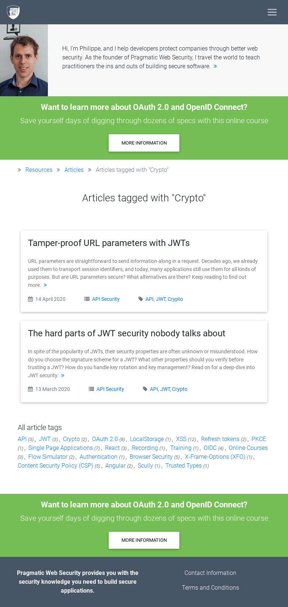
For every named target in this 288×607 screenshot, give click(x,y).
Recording (149, 447)
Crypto (175, 299)
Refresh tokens (224, 439)
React (116, 447)
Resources (38, 169)
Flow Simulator (51, 456)
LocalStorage (151, 439)
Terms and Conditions (210, 587)
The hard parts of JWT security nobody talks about (126, 333)
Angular (119, 465)
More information (144, 143)
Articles (74, 169)
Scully (149, 465)
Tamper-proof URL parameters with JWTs (109, 243)
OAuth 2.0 (109, 439)
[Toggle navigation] (272, 12)
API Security (106, 299)
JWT (160, 299)
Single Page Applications (64, 447)
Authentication (103, 456)
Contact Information (210, 572)
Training (185, 447)
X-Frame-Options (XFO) (219, 456)
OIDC (214, 447)
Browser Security (155, 456)
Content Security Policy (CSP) (59, 465)
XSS (186, 439)
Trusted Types (187, 465)
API (149, 299)
